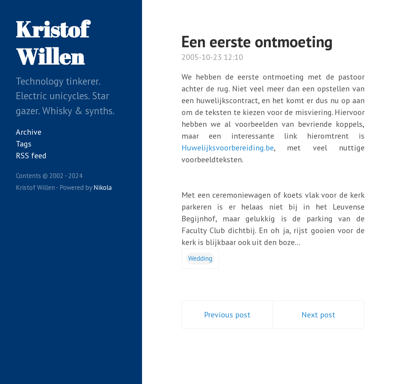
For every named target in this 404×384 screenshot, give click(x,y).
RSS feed (31, 155)
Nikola (103, 187)
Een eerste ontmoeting (257, 41)
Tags (24, 144)
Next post (318, 315)
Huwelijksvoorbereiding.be (227, 148)
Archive (28, 132)
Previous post (227, 315)
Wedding (200, 258)
